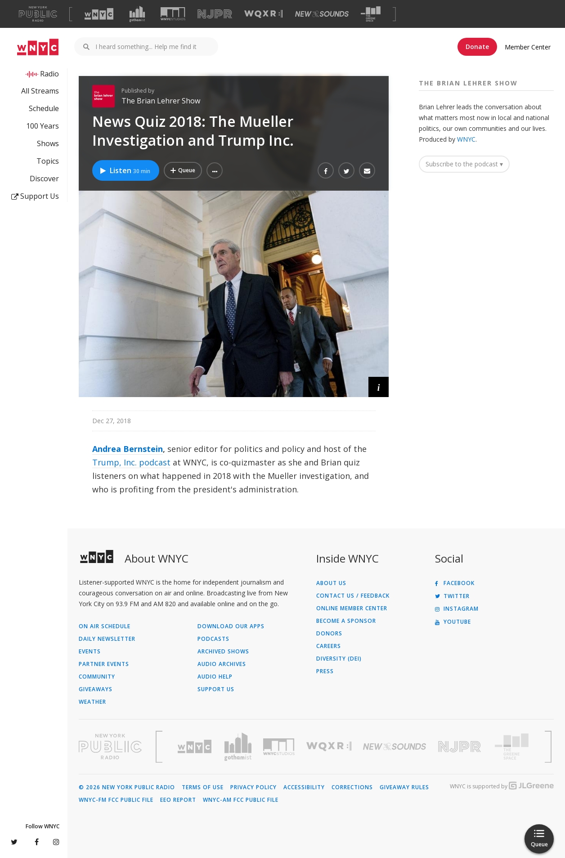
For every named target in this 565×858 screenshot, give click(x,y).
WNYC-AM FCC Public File (240, 800)
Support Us (35, 196)
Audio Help (215, 676)
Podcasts (213, 639)
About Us (331, 583)
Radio (49, 74)
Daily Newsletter (107, 639)
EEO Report (178, 800)
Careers (328, 646)
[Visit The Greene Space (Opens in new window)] (371, 14)
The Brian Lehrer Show (160, 101)
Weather (92, 702)
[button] (214, 170)
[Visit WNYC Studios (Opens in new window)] (173, 13)
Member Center (528, 47)
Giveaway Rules (404, 787)
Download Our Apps (231, 626)
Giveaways (95, 689)
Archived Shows (223, 651)
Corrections (352, 787)
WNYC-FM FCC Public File (116, 800)
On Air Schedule (104, 626)
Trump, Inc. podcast (131, 462)
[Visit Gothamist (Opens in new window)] (137, 14)
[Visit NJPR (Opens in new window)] (214, 14)
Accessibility (304, 787)
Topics (47, 161)
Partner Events (104, 664)
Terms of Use (203, 787)
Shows (48, 143)
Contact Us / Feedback (353, 596)
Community (97, 676)
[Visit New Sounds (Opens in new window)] (322, 14)
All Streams (40, 91)
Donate (477, 46)
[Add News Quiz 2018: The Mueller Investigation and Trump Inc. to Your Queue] (183, 170)
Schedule (44, 108)
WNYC (466, 139)
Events (90, 651)
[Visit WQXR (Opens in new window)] (263, 14)
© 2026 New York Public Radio (127, 787)
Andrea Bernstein (127, 448)
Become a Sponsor (346, 621)
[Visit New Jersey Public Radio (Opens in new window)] (460, 746)
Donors (329, 633)
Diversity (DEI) (339, 658)
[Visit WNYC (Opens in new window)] (99, 14)
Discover (44, 178)
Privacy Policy (253, 787)
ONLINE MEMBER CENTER (351, 608)
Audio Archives (221, 664)
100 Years (42, 126)
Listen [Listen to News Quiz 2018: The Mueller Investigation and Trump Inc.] (124, 170)
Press (325, 671)
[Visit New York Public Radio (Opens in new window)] (110, 746)
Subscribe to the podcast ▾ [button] (464, 164)
